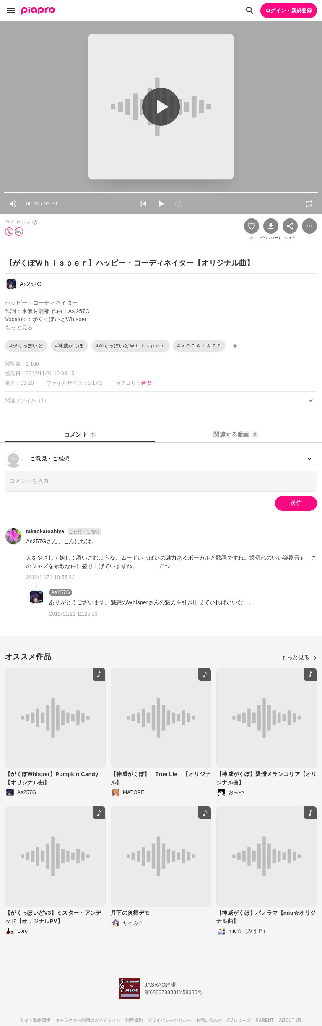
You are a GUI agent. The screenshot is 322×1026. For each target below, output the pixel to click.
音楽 (146, 383)
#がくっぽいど (26, 346)
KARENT (265, 1020)
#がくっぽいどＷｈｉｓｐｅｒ (131, 346)
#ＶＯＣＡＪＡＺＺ (199, 346)
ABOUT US (290, 1020)
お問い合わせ (209, 1020)
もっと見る (299, 657)
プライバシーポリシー (169, 1020)
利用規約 (134, 1020)
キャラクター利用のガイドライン (87, 1020)
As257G (60, 592)
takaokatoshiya (45, 531)
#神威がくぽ (69, 346)
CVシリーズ (239, 1020)
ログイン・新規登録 (288, 10)
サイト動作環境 (35, 1020)
